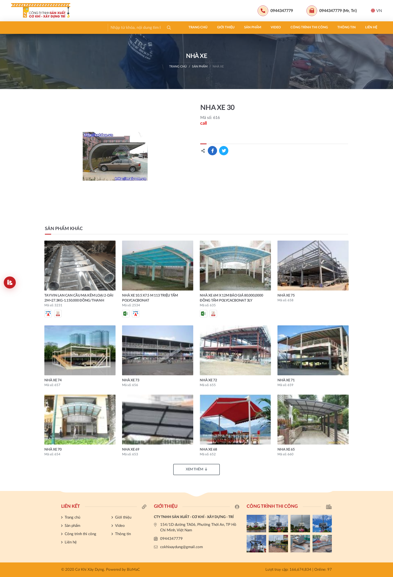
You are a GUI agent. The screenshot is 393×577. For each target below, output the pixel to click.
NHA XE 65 (286, 449)
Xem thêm (196, 469)
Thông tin (174, 27)
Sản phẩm (79, 27)
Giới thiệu (53, 27)
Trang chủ (25, 27)
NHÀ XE (218, 66)
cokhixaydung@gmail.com (181, 547)
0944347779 (171, 539)
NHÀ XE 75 (286, 295)
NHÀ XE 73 (130, 380)
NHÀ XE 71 (286, 380)
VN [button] (376, 11)
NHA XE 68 (208, 449)
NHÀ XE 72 (208, 380)
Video (103, 27)
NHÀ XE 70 (53, 449)
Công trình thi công (136, 27)
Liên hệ (198, 27)
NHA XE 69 (130, 449)
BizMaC (133, 569)
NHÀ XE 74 (53, 380)
